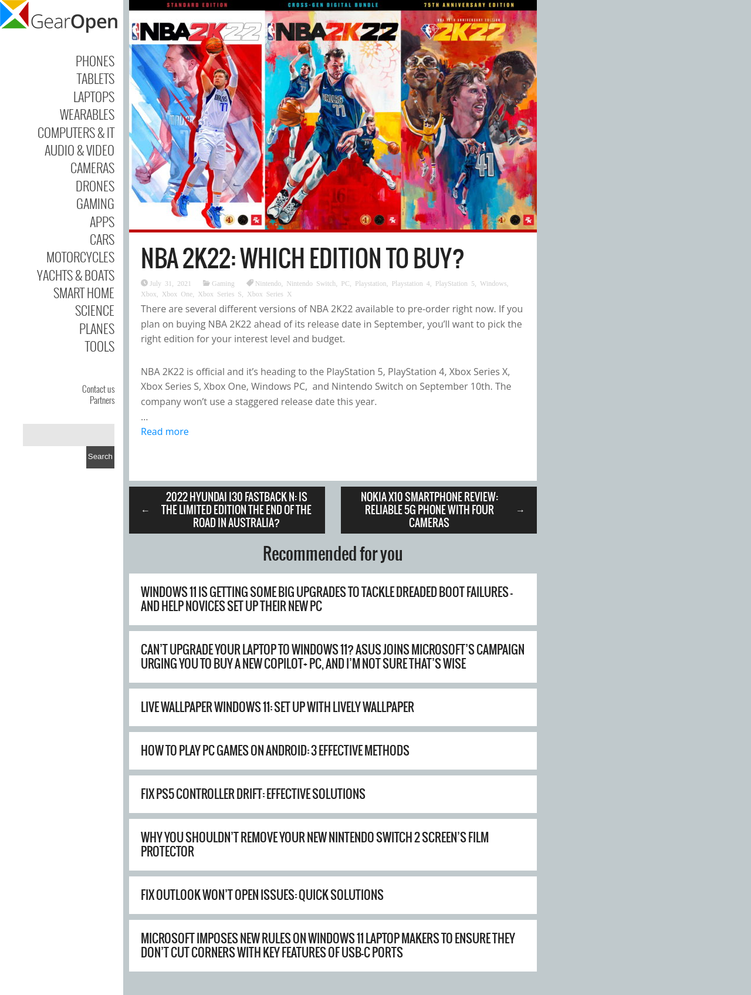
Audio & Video (79, 149)
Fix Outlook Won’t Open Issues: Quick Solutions (262, 895)
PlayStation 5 (455, 282)
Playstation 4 (410, 282)
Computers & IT (76, 132)
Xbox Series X (269, 293)
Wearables (87, 113)
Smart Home (83, 292)
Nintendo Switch (311, 282)
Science (94, 310)
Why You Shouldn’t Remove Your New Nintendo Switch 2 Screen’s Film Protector (315, 844)
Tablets (95, 78)
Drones (95, 185)
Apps (102, 221)
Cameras (92, 167)
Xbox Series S (220, 293)
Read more (165, 431)
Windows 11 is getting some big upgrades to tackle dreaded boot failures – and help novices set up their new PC (327, 599)
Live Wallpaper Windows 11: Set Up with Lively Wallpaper (277, 707)
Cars (102, 239)
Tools (99, 345)
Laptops (93, 96)
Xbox (149, 293)
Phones (95, 60)
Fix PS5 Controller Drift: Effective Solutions (253, 794)
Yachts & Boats (75, 274)
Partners (102, 399)
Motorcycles (80, 256)
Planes (96, 328)
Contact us (98, 388)
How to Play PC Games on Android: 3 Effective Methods (275, 750)
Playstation (370, 282)
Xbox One (177, 293)
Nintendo (268, 282)
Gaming (95, 203)
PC (345, 282)
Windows (493, 282)
